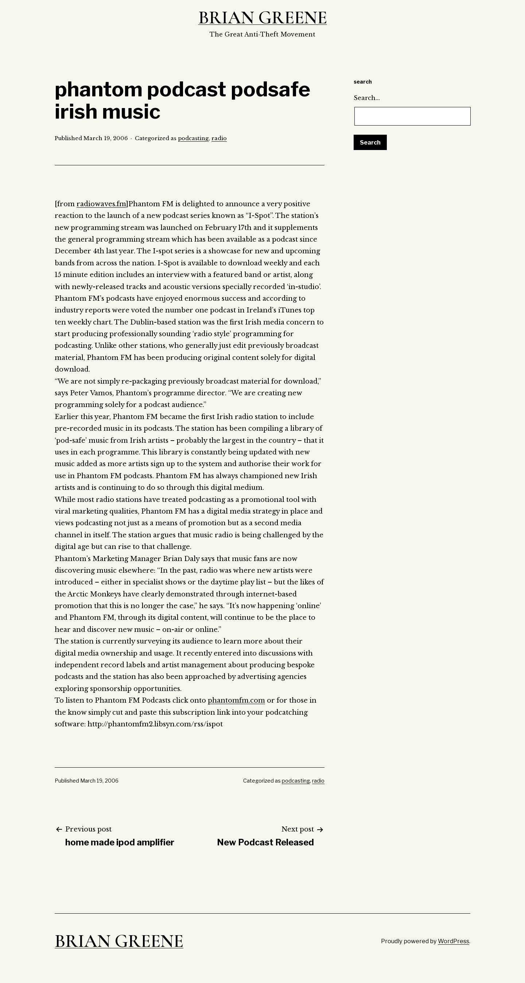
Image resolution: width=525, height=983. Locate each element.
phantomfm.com (236, 700)
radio (219, 138)
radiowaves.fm (101, 204)
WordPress (453, 941)
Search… (367, 97)
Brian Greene (262, 17)
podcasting (193, 138)
